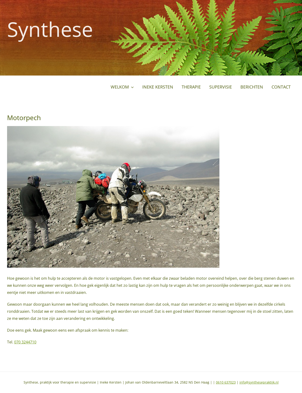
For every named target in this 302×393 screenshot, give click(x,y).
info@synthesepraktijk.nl (259, 382)
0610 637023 (226, 382)
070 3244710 (25, 342)
